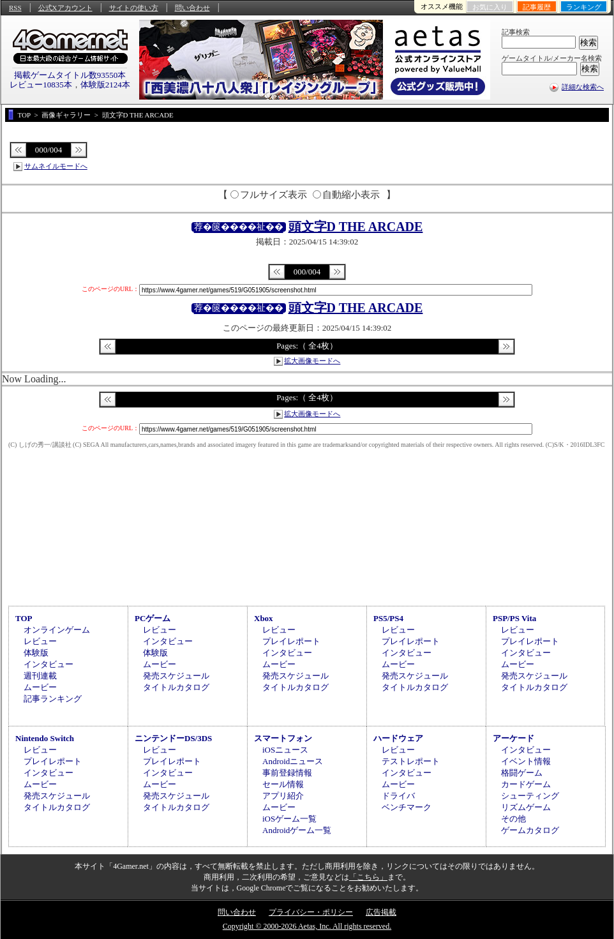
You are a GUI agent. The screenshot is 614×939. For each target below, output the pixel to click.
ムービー (40, 687)
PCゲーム (152, 618)
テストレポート (411, 761)
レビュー (40, 641)
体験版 (36, 652)
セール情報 (283, 784)
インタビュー (48, 664)
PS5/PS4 (388, 618)
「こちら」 (368, 877)
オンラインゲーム (57, 630)
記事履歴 (537, 7)
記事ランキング (53, 698)
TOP (24, 618)
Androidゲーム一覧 (296, 830)
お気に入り (489, 7)
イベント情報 (526, 761)
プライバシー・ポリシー (311, 912)
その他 (513, 818)
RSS (15, 7)
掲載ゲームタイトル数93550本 (70, 75)
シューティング (530, 795)
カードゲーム (526, 784)
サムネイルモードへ (55, 166)
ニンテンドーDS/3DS (173, 738)
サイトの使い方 (133, 7)
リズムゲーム (526, 807)
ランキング (583, 7)
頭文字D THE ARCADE (355, 227)
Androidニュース (292, 761)
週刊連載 (40, 675)
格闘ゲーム (522, 772)
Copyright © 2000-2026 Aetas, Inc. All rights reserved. (307, 926)
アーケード (513, 738)
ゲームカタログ (530, 830)
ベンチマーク (406, 807)
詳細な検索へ (583, 87)
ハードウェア (398, 738)
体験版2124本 (105, 84)
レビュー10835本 (41, 84)
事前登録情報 (287, 772)
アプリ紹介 (283, 795)
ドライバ (398, 795)
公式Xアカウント (65, 7)
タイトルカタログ (176, 687)
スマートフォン (283, 738)
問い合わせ (192, 7)
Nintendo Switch (44, 738)
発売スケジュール (176, 675)
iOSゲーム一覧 (289, 818)
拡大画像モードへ (312, 360)
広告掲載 (381, 912)
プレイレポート (291, 641)
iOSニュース (285, 750)
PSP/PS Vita (514, 618)
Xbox (263, 618)
